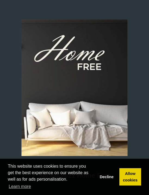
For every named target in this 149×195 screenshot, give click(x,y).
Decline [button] (107, 177)
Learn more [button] (20, 186)
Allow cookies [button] (130, 176)
